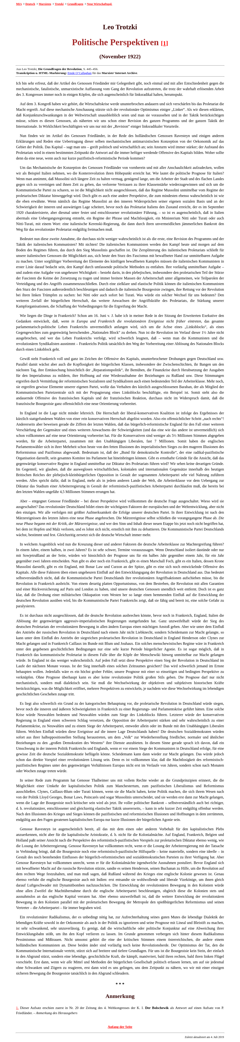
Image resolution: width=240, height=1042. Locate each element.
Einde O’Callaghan (80, 73)
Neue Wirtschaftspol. (99, 4)
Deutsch (30, 4)
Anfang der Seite (120, 1027)
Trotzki (59, 4)
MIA (19, 4)
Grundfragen (75, 4)
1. (17, 1008)
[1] (164, 43)
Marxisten (45, 4)
